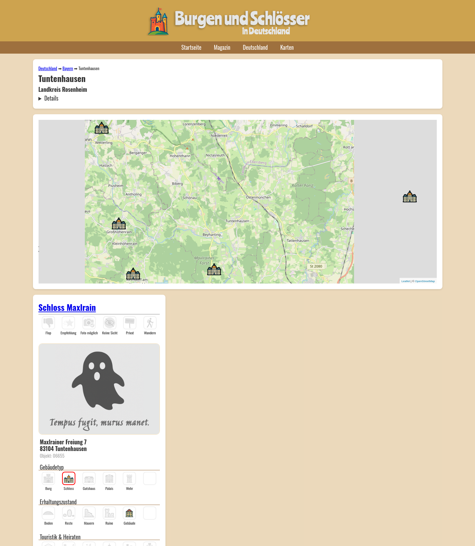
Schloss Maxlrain (67, 307)
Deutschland (255, 47)
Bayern (67, 68)
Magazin (222, 47)
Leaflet (405, 281)
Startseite (191, 47)
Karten (287, 47)
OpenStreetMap (425, 281)
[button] (102, 127)
